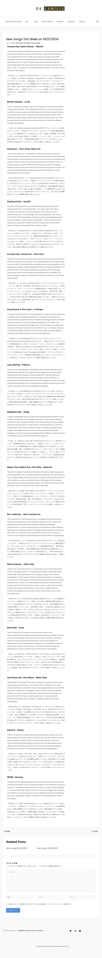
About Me (65, 22)
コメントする (10, 43)
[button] (28, 22)
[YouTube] (84, 934)
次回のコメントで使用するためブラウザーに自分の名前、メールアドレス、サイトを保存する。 (40, 907)
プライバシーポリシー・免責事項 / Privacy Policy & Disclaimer (23, 934)
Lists (26, 22)
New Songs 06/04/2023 (48, 848)
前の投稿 (7, 831)
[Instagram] (77, 934)
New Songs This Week (13, 22)
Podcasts (55, 22)
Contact (75, 22)
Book (33, 22)
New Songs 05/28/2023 (17, 848)
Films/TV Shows (43, 22)
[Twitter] (70, 934)
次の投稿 (95, 831)
